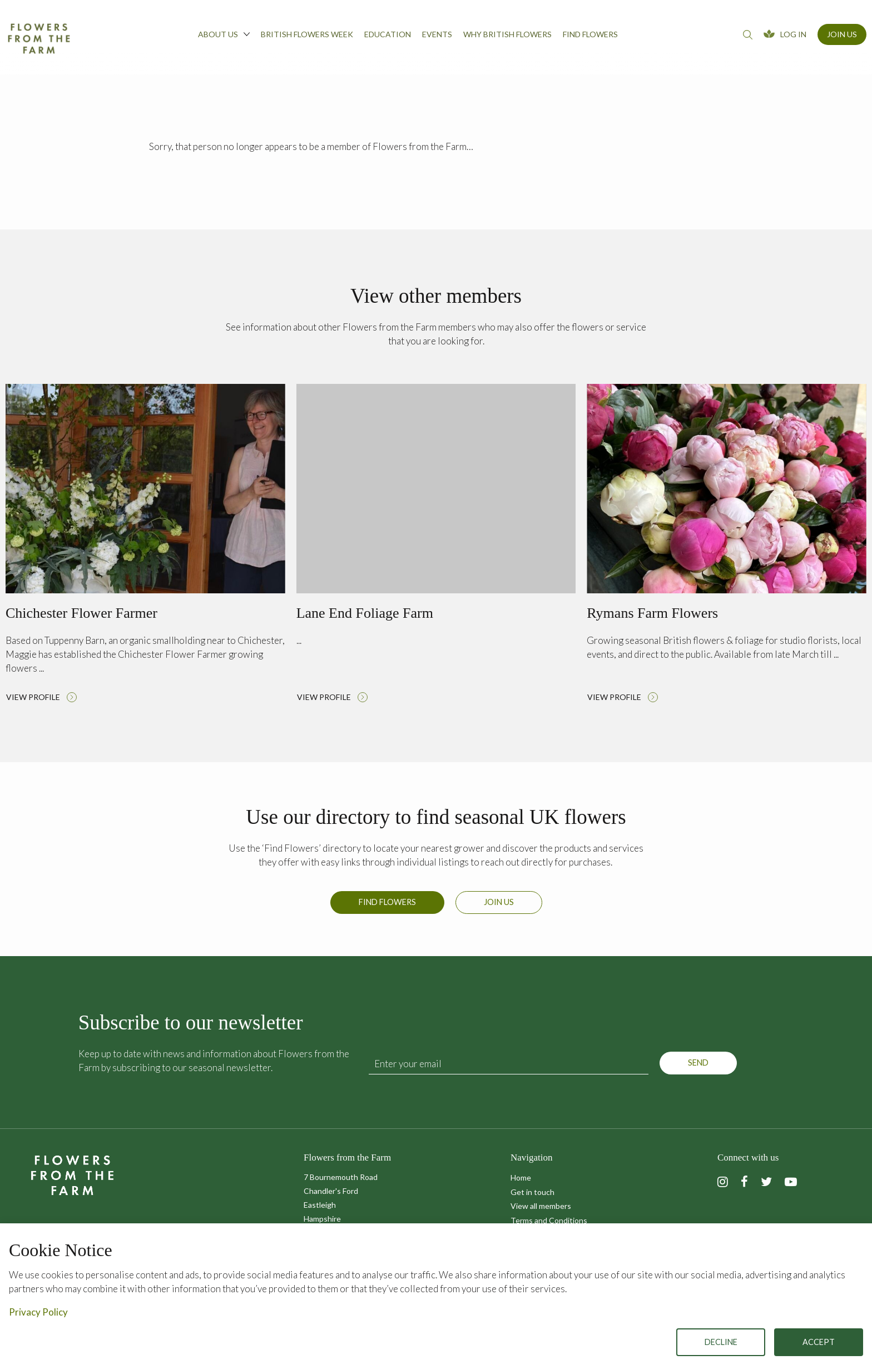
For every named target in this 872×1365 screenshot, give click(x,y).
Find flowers (590, 34)
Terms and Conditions (549, 1220)
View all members (541, 1206)
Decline (721, 1342)
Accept (818, 1342)
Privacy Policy (38, 1312)
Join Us (842, 34)
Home (521, 1177)
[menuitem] (224, 37)
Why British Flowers (507, 34)
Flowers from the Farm (39, 38)
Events (437, 34)
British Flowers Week (307, 34)
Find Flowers (387, 908)
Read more (145, 546)
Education (387, 34)
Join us (499, 908)
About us (224, 34)
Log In (793, 34)
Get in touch (532, 1192)
